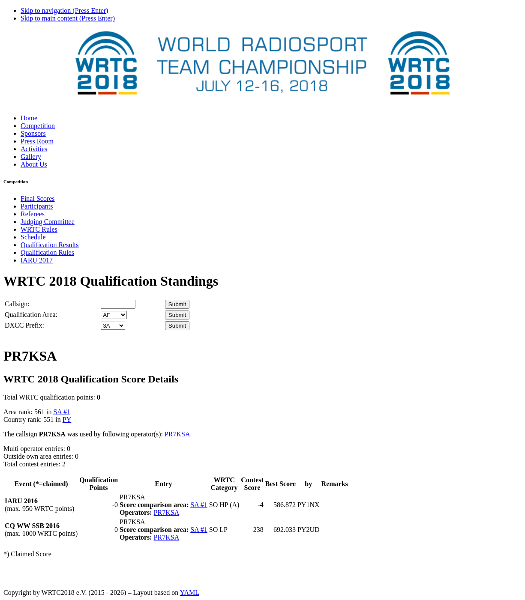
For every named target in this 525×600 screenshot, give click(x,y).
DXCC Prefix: (24, 325)
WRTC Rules (39, 229)
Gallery (31, 156)
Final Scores (38, 198)
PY (67, 419)
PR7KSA (177, 434)
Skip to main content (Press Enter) (68, 18)
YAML (189, 592)
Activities (34, 148)
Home (29, 118)
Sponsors (33, 133)
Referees (33, 214)
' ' (114, 315)
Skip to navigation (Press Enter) (64, 10)
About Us (34, 164)
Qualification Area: (31, 314)
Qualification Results (50, 244)
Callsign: (17, 303)
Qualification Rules (47, 252)
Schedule (33, 237)
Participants (37, 206)
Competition (38, 125)
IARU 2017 (37, 260)
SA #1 (61, 411)
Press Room (37, 141)
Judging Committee (48, 221)
